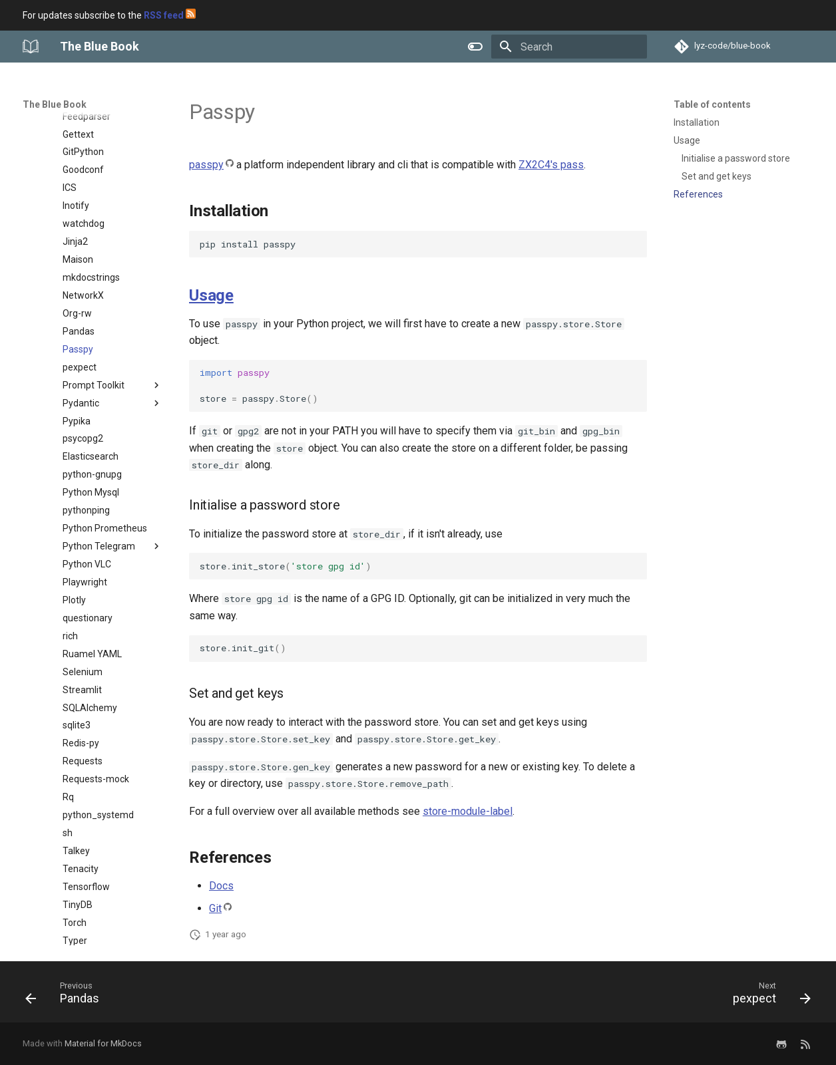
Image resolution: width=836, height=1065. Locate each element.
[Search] (569, 47)
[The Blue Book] (30, 46)
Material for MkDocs (103, 1043)
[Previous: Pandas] (66, 995)
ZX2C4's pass (551, 164)
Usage (211, 295)
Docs (221, 885)
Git (215, 908)
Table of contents (712, 104)
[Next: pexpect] (767, 995)
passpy (206, 164)
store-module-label (468, 811)
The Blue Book (55, 104)
